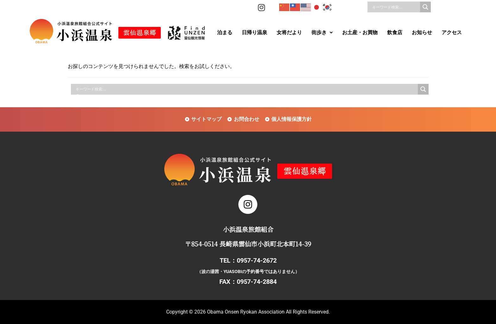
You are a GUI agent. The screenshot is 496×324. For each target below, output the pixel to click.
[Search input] (395, 7)
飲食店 (394, 32)
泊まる (224, 32)
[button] (322, 32)
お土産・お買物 (360, 32)
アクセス (452, 32)
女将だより (289, 32)
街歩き (322, 32)
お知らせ (422, 32)
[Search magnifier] (425, 7)
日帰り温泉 (254, 32)
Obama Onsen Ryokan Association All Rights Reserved (268, 312)
